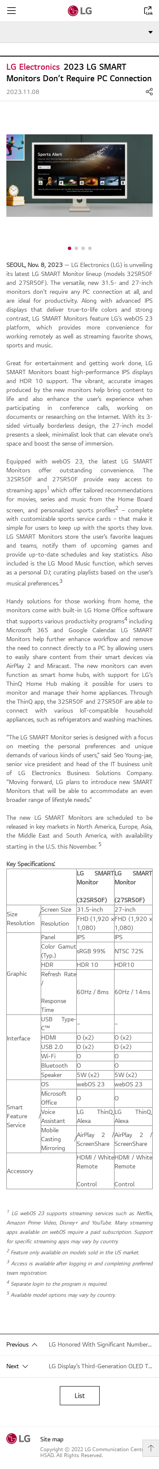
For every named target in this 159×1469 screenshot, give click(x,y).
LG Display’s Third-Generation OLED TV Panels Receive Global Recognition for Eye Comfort (101, 1366)
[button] (69, 248)
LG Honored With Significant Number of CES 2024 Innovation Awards (101, 1344)
